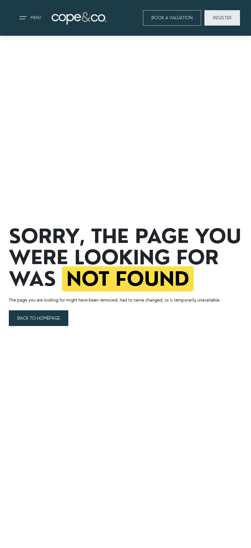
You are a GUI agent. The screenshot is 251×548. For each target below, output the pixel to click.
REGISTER (222, 17)
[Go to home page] (79, 18)
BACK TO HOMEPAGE (38, 318)
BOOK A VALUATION (172, 17)
